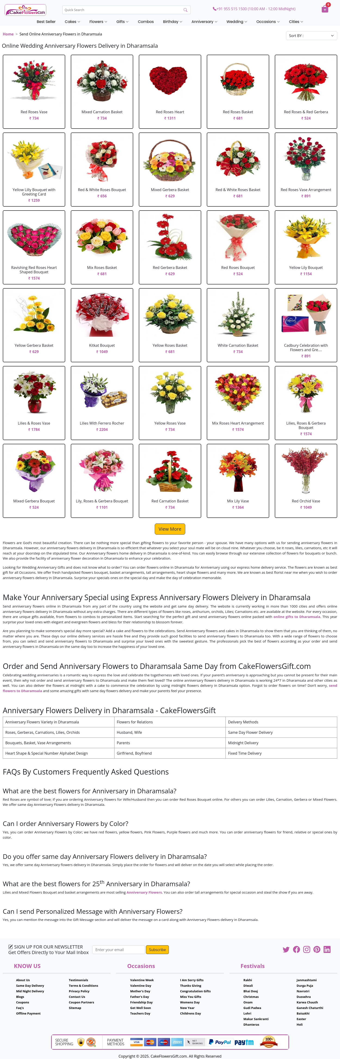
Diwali (248, 985)
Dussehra (304, 997)
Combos (146, 21)
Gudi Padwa (252, 1008)
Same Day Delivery (30, 985)
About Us (23, 980)
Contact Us (77, 997)
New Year (187, 1008)
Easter (301, 1019)
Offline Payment (28, 1013)
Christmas (251, 997)
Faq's (20, 1008)
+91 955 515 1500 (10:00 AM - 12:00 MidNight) (254, 8)
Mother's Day (140, 991)
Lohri (247, 1013)
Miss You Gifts (190, 997)
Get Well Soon (140, 1008)
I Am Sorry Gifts (192, 980)
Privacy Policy (79, 991)
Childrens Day (190, 1013)
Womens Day (190, 1002)
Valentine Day (140, 985)
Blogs (20, 997)
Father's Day (139, 997)
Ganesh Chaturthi (310, 1008)
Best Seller (46, 21)
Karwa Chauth (307, 1002)
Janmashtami (307, 980)
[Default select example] (311, 35)
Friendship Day (141, 1002)
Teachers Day (140, 1013)
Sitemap (75, 1008)
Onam (248, 1002)
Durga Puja (305, 985)
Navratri (303, 991)
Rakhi (248, 980)
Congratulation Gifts (195, 991)
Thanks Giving (190, 985)
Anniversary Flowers (144, 892)
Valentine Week (142, 980)
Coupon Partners (81, 1002)
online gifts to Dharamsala (297, 616)
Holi (300, 1024)
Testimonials (78, 980)
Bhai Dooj (251, 991)
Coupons (22, 1002)
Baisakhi (303, 1013)
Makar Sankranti (256, 1019)
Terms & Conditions (83, 985)
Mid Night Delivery (30, 991)
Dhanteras (251, 1024)
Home (8, 34)
